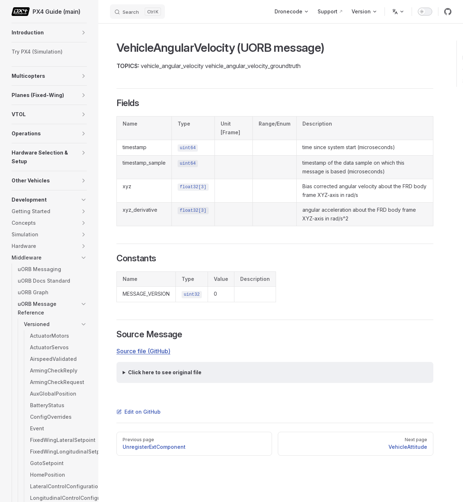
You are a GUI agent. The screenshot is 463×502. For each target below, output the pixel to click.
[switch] (425, 12)
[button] (83, 32)
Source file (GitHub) (143, 351)
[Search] (137, 11)
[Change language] (398, 11)
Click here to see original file (164, 372)
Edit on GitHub (138, 412)
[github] (447, 11)
